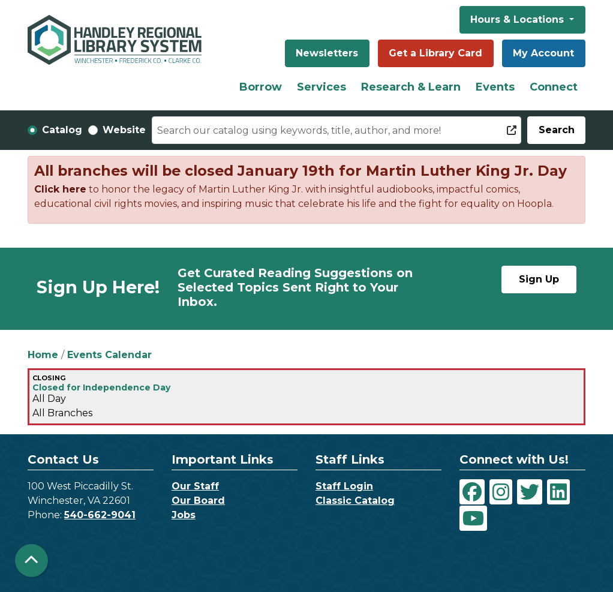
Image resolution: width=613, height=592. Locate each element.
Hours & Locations (518, 19)
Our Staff (195, 486)
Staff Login (344, 486)
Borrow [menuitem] (260, 87)
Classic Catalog (355, 500)
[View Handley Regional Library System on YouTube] (473, 518)
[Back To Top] (31, 560)
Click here (60, 189)
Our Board (198, 500)
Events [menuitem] (495, 87)
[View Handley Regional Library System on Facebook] (472, 491)
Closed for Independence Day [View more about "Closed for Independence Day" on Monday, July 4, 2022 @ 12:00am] (101, 387)
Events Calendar (109, 354)
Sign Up (539, 279)
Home (43, 354)
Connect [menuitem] (554, 87)
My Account (543, 53)
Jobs (184, 515)
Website (124, 130)
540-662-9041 (100, 515)
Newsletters (327, 53)
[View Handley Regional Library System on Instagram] (500, 491)
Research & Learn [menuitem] (411, 87)
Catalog (62, 130)
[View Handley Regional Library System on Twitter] (529, 491)
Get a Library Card (435, 53)
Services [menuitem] (321, 87)
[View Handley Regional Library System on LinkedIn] (558, 491)
